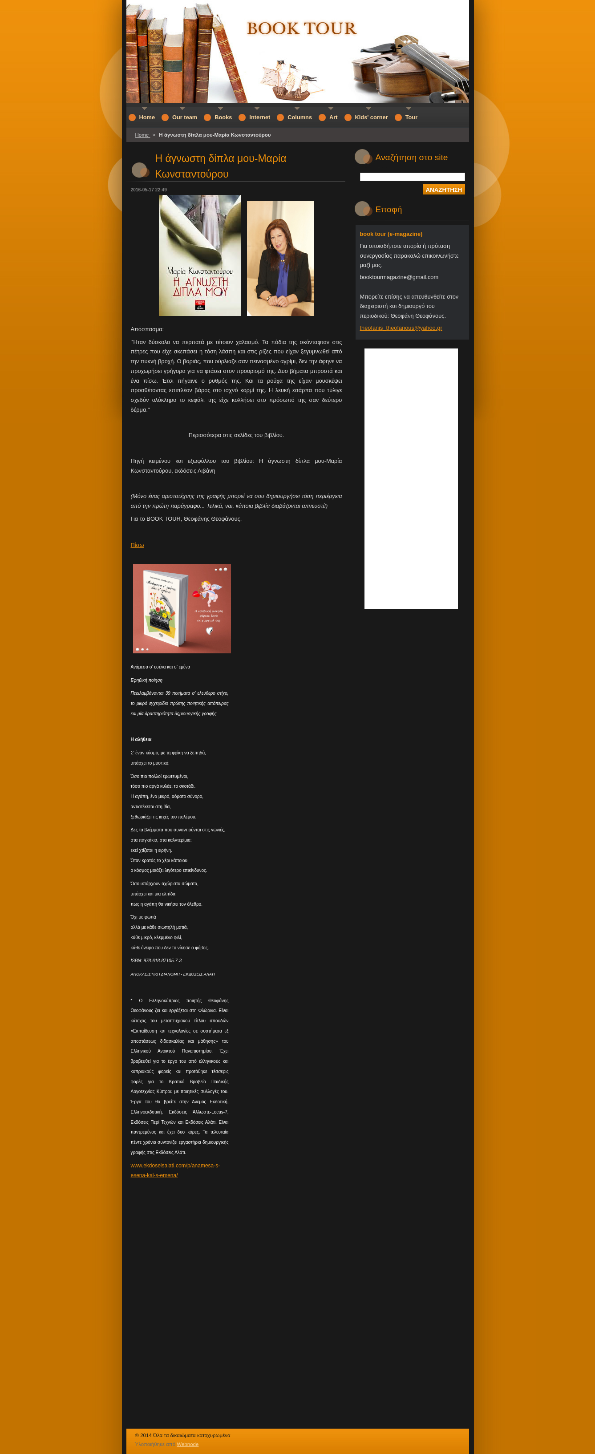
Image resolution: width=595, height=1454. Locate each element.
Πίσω (137, 545)
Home (142, 135)
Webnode (187, 1444)
